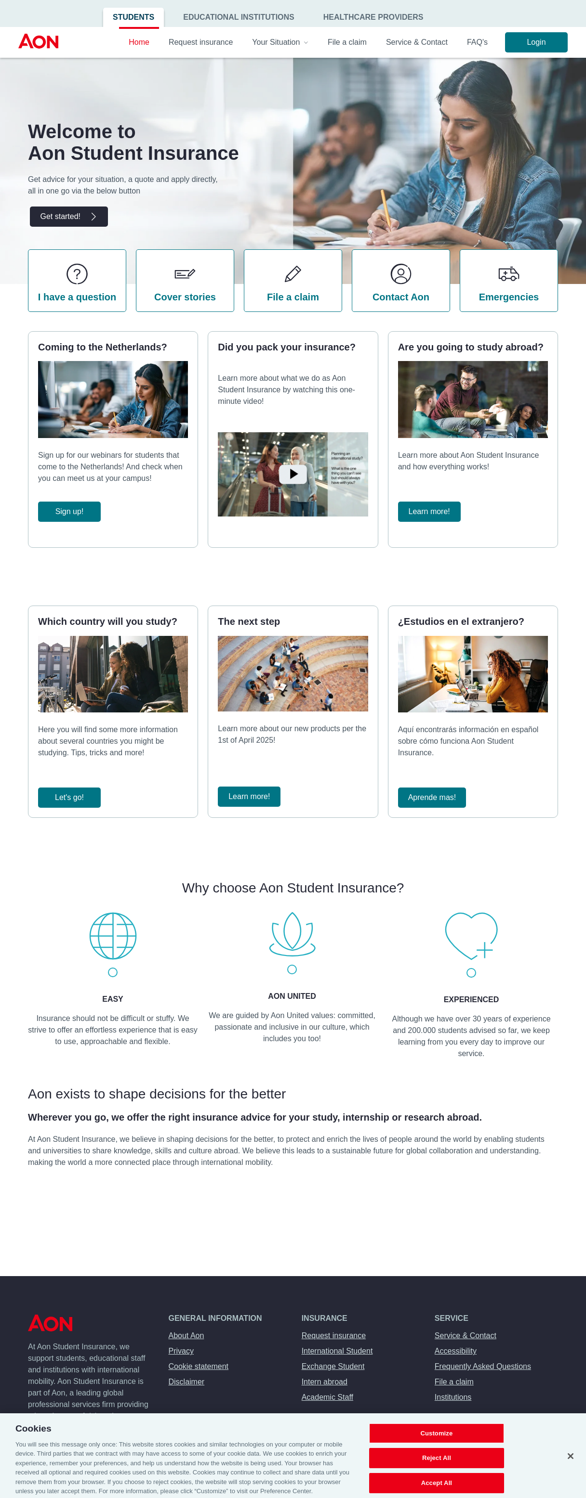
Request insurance (334, 1335)
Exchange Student (333, 1366)
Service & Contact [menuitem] (417, 42)
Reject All (436, 1471)
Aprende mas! (432, 797)
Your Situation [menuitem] (280, 42)
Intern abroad (324, 1382)
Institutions (453, 1397)
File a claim (454, 1382)
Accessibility (456, 1351)
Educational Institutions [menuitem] (238, 17)
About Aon (186, 1335)
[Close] (570, 1469)
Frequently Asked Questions (483, 1366)
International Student (337, 1351)
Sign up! (69, 511)
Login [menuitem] (536, 42)
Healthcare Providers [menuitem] (373, 17)
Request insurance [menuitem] (201, 42)
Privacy (181, 1351)
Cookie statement (199, 1366)
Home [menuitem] (139, 42)
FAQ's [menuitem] (477, 42)
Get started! (69, 216)
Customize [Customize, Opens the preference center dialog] (436, 1446)
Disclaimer (187, 1382)
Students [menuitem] (133, 17)
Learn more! (429, 511)
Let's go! (69, 797)
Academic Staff (327, 1397)
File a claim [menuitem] (347, 42)
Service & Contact (465, 1335)
